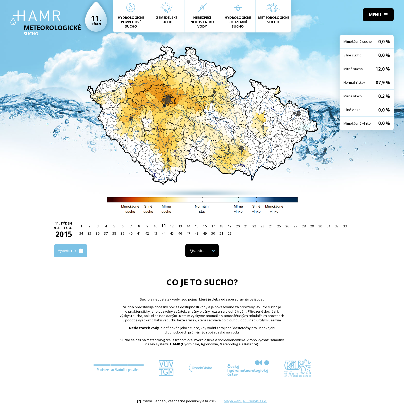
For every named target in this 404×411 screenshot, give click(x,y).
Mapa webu (233, 401)
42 (147, 233)
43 (155, 233)
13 (180, 226)
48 (196, 233)
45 (172, 233)
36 (97, 233)
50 (213, 233)
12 (172, 226)
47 (188, 233)
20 (238, 226)
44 (163, 233)
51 (221, 233)
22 (254, 226)
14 (188, 226)
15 (196, 226)
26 (287, 226)
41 (139, 233)
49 (205, 233)
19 (229, 226)
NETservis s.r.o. (255, 401)
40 (130, 233)
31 (328, 226)
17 (213, 226)
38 (114, 233)
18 (221, 226)
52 (229, 233)
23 (262, 226)
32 (337, 226)
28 (304, 226)
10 (155, 226)
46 (180, 233)
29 (312, 226)
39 (122, 233)
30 (320, 226)
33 (345, 226)
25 (279, 226)
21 (246, 226)
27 (295, 226)
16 (205, 226)
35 (89, 233)
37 (106, 233)
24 (271, 226)
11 (163, 225)
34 (81, 233)
